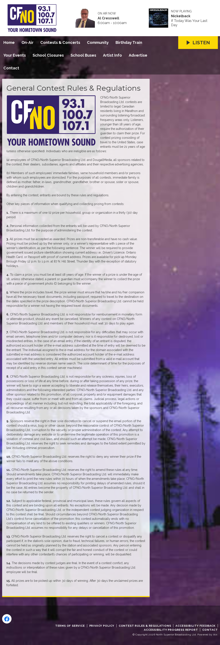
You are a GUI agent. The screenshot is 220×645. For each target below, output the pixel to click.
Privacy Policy (101, 625)
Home (9, 42)
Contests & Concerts (60, 42)
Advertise (138, 55)
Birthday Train (129, 42)
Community (98, 42)
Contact (11, 68)
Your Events (14, 55)
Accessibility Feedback (195, 625)
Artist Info (112, 55)
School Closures (48, 55)
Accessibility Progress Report (171, 629)
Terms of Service (70, 625)
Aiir (215, 634)
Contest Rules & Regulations (145, 625)
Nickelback (180, 16)
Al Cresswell (108, 18)
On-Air (27, 42)
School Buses (83, 55)
